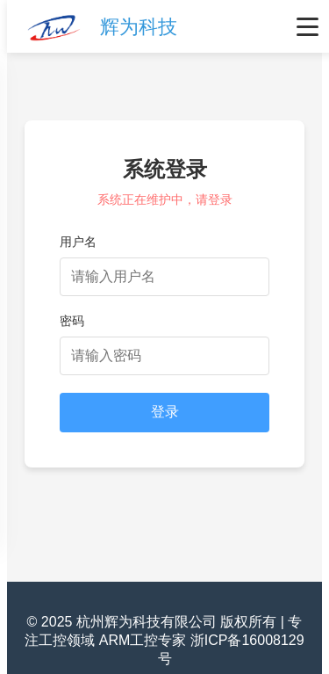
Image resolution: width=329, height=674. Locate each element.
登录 (165, 411)
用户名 (78, 242)
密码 (72, 321)
